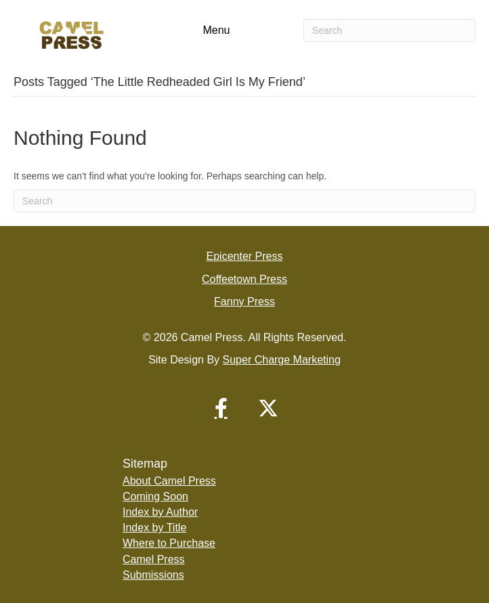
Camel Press (154, 559)
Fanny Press (244, 301)
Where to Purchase (169, 543)
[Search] (389, 30)
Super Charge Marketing (282, 359)
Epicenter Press (245, 256)
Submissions (153, 575)
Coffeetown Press (244, 279)
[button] (220, 408)
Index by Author (160, 512)
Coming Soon (155, 496)
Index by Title (154, 527)
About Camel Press (169, 481)
